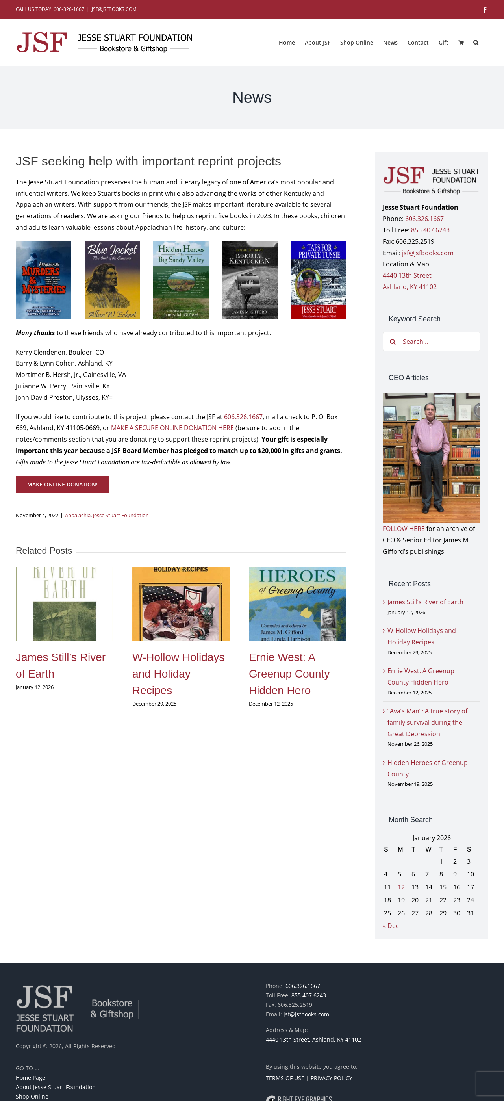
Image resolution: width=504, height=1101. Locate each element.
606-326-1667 (69, 9)
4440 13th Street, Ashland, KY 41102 (313, 1039)
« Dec (391, 925)
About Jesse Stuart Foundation (56, 1087)
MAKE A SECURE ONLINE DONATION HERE (172, 427)
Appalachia (78, 515)
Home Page (30, 1077)
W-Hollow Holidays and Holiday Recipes (178, 673)
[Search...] (431, 341)
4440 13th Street (407, 275)
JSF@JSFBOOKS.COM (114, 9)
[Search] (392, 341)
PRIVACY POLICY (331, 1078)
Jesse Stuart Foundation (121, 515)
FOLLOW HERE (404, 528)
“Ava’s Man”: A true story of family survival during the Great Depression (427, 722)
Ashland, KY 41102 (410, 286)
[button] (475, 42)
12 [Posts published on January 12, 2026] (401, 887)
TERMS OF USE (285, 1078)
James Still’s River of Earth (425, 602)
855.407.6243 (430, 230)
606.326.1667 (243, 416)
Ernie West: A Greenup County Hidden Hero (289, 673)
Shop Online (32, 1096)
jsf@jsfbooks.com (428, 253)
